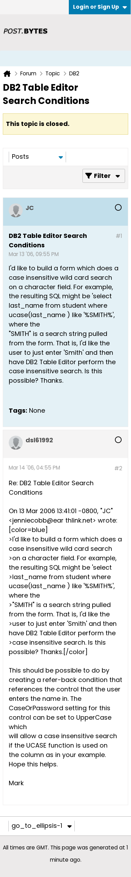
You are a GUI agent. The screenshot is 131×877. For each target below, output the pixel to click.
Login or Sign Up (100, 6)
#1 (119, 236)
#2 (118, 468)
